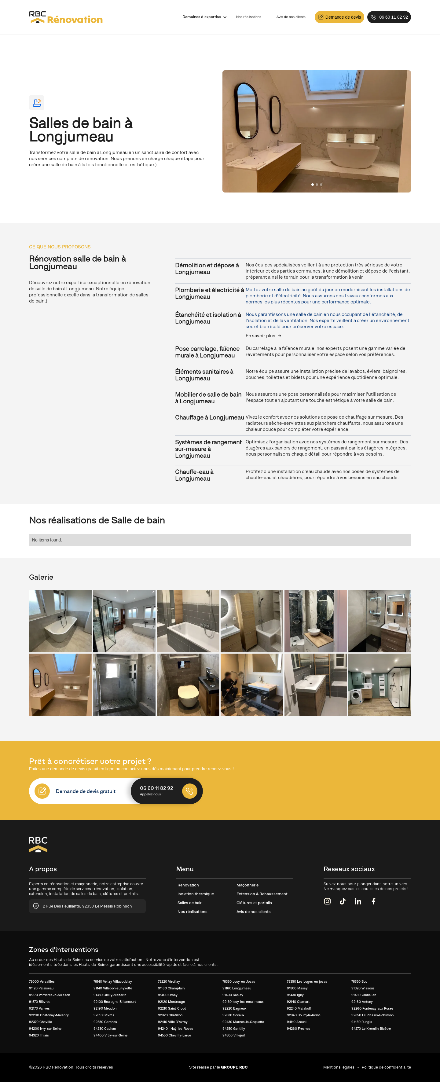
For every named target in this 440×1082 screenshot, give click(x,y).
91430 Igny (295, 995)
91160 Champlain (171, 988)
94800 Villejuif (233, 1035)
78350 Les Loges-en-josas (307, 981)
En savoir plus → (263, 335)
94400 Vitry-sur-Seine (110, 1035)
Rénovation (188, 885)
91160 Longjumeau (236, 988)
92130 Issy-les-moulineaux (242, 1001)
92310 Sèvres (104, 1015)
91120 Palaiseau (41, 988)
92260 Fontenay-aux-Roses (372, 1008)
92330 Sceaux (233, 1015)
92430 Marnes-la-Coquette (243, 1022)
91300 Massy (297, 988)
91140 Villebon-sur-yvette (113, 988)
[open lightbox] (60, 621)
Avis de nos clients (291, 17)
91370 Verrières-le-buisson (49, 995)
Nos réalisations (248, 17)
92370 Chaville (40, 1022)
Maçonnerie (247, 885)
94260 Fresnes (298, 1028)
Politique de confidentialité (386, 1067)
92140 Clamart (298, 1001)
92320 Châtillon (170, 1015)
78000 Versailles (42, 981)
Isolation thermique (196, 894)
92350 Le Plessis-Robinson (372, 1015)
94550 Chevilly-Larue (174, 1035)
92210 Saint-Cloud (172, 1008)
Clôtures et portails (254, 902)
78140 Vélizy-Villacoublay (113, 981)
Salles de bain (190, 902)
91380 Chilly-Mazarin (110, 995)
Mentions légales (338, 1067)
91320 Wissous (363, 988)
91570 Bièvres (39, 1001)
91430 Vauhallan (363, 995)
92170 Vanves (39, 1008)
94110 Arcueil (297, 1022)
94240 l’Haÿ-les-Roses (175, 1028)
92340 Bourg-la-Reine (304, 1015)
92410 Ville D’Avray (173, 1022)
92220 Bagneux (234, 1008)
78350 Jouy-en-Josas (238, 981)
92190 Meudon (105, 1008)
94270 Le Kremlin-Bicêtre (371, 1028)
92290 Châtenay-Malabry (49, 1015)
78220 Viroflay (169, 981)
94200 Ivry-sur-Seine (45, 1028)
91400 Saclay (232, 995)
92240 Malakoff (299, 1008)
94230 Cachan (105, 1028)
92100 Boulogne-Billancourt (115, 1001)
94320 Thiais (39, 1035)
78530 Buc (359, 981)
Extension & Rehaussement (262, 894)
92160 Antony (362, 1001)
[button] (201, 17)
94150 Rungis (361, 1022)
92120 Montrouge (171, 1001)
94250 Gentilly (233, 1028)
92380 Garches (105, 1022)
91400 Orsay (168, 995)
